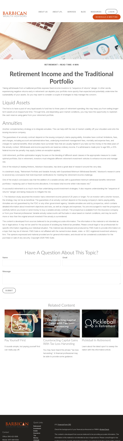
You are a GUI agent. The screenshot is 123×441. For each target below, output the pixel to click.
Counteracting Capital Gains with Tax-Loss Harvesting (60, 335)
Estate (35, 424)
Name (5, 251)
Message (6, 265)
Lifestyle (36, 434)
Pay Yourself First (15, 334)
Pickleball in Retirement (96, 334)
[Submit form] (9, 284)
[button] (42, 5)
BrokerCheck (104, 423)
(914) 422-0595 (13, 429)
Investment (37, 422)
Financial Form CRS (64, 418)
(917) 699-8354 (13, 433)
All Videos (36, 438)
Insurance (36, 427)
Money (35, 431)
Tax (34, 429)
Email (65, 251)
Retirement (37, 420)
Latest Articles (38, 436)
